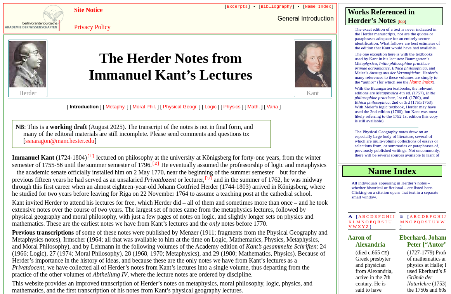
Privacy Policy (92, 27)
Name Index (318, 6)
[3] (208, 178)
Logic (211, 107)
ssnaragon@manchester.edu (59, 140)
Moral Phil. (144, 107)
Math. (253, 107)
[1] (91, 156)
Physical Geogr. (180, 107)
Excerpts (237, 6)
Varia (272, 107)
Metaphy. (116, 107)
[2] (156, 163)
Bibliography (276, 6)
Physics (232, 107)
